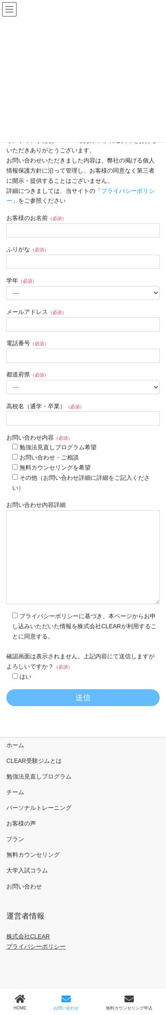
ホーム (15, 745)
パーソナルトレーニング (39, 807)
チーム (15, 792)
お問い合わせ (24, 886)
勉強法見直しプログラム (39, 776)
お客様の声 (21, 823)
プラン (15, 839)
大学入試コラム (27, 870)
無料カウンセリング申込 (129, 1002)
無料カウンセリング (33, 854)
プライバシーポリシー (36, 946)
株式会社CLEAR (28, 936)
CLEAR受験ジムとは (34, 760)
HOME (20, 1002)
